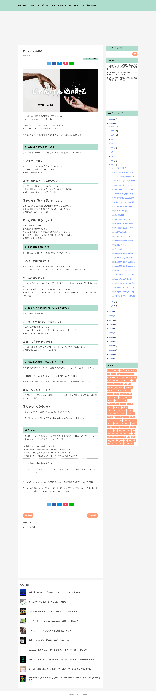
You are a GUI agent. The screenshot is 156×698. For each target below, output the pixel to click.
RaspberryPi (115, 380)
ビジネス (116, 423)
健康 (124, 430)
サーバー (122, 404)
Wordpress (128, 387)
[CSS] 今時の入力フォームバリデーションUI (125, 185)
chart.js (109, 390)
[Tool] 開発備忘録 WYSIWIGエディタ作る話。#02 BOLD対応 (125, 262)
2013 (111, 358)
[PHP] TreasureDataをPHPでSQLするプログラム (125, 189)
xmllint (116, 394)
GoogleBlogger (128, 374)
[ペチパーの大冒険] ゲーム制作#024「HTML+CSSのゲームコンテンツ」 (125, 206)
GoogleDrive (111, 377)
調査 (108, 443)
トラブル (131, 417)
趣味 (113, 443)
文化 (108, 437)
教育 (133, 433)
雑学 (121, 443)
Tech (53, 5)
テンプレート (131, 413)
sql (130, 390)
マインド (133, 423)
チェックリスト (111, 413)
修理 (119, 430)
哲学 (121, 433)
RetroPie (123, 380)
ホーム (32, 5)
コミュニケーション (113, 404)
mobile (125, 390)
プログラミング (125, 423)
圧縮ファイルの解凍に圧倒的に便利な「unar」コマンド (51, 640)
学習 (125, 433)
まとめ (122, 394)
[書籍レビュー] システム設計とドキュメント (125, 202)
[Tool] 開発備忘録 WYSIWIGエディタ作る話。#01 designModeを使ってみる (125, 266)
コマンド (123, 400)
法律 (128, 437)
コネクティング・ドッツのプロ (125, 181)
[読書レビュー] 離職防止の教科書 (125, 223)
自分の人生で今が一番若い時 (124, 296)
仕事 (115, 430)
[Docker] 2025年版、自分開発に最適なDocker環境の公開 (125, 279)
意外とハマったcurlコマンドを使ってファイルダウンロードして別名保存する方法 (61, 660)
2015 (111, 350)
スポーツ (124, 407)
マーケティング (111, 427)
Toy (129, 384)
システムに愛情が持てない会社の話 (125, 177)
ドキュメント (111, 420)
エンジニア (128, 397)
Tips (121, 384)
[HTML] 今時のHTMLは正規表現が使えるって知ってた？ (125, 172)
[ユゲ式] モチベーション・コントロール (125, 236)
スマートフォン (111, 410)
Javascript (129, 377)
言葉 (134, 440)
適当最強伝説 (119, 215)
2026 (111, 119)
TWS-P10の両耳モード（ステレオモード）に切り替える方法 (53, 612)
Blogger (85, 694)
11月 (113, 131)
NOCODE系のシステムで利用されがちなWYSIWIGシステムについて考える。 (125, 275)
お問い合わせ (42, 5)
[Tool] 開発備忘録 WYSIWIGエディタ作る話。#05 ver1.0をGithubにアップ (125, 228)
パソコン (109, 423)
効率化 (129, 430)
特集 (108, 440)
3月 (112, 165)
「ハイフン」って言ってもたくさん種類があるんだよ (50, 631)
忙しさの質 (118, 249)
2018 (111, 337)
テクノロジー (121, 413)
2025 (111, 123)
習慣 (125, 440)
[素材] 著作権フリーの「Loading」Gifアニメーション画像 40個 (54, 592)
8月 (112, 143)
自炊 (130, 440)
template (110, 394)
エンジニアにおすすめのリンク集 (71, 5)
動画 (108, 433)
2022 (111, 320)
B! (60, 63)
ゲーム (117, 400)
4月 (112, 161)
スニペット (117, 407)
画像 (113, 440)
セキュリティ (121, 410)
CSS (121, 370)
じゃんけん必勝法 (120, 168)
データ (116, 417)
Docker (113, 374)
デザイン (109, 417)
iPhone (119, 390)
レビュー (109, 430)
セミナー (129, 410)
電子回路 (126, 443)
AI (111, 370)
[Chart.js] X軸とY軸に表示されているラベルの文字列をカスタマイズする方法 (60, 669)
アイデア (128, 394)
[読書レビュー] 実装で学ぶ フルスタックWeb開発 (125, 258)
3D (108, 370)
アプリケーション (112, 397)
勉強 (94, 59)
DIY (108, 374)
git (114, 390)
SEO (129, 380)
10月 (113, 135)
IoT (123, 377)
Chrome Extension (130, 370)
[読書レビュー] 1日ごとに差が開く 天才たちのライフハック (125, 287)
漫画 (132, 437)
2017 (111, 341)
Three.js (115, 384)
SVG (133, 380)
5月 (112, 156)
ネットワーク (133, 420)
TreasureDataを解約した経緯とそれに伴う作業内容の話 (125, 194)
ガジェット (110, 400)
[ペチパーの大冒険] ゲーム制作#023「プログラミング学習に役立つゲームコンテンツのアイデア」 (125, 211)
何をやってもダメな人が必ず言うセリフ (125, 283)
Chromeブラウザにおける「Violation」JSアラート (49, 602)
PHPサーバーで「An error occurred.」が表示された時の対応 (53, 621)
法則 (124, 437)
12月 (113, 126)
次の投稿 (28, 515)
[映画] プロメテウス (121, 270)
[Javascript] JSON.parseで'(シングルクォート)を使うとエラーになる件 (58, 650)
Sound (109, 384)
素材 (117, 440)
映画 (117, 437)
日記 (113, 437)
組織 (121, 440)
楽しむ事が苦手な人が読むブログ (125, 198)
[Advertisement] (78, 26)
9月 (112, 139)
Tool (125, 384)
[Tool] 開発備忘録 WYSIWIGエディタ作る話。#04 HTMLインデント (125, 240)
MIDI (135, 377)
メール (126, 427)
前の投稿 (92, 515)
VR (116, 387)
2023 (111, 316)
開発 (117, 443)
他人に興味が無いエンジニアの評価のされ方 (125, 219)
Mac (108, 380)
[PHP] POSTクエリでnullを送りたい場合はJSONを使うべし (125, 292)
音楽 (132, 443)
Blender (116, 370)
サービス (129, 404)
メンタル (120, 427)
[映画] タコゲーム (120, 245)
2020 (111, 328)
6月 (112, 152)
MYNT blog (22, 5)
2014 (111, 354)
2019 (111, 333)
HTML (118, 377)
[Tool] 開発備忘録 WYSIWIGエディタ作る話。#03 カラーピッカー (125, 253)
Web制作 (121, 387)
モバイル (132, 427)
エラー (121, 397)
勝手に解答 (115, 433)
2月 (112, 302)
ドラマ (125, 420)
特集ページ (91, 5)
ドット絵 (119, 420)
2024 (111, 311)
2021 (111, 324)
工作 (129, 433)
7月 (112, 148)
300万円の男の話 (120, 232)
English (119, 374)
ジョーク (87, 59)
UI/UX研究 (110, 387)
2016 (111, 346)
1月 (112, 306)
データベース (123, 417)
